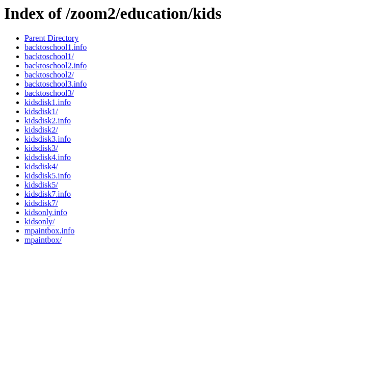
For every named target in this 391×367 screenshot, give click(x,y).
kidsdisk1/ (41, 111)
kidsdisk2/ (41, 129)
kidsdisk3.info (47, 139)
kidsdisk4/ (41, 166)
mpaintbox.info (49, 230)
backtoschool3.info (55, 84)
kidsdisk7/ (41, 203)
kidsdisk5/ (41, 184)
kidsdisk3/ (41, 148)
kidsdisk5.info (47, 175)
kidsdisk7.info (47, 194)
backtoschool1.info (55, 47)
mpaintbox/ (43, 239)
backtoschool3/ (49, 93)
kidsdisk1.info (47, 102)
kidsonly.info (45, 212)
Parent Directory (51, 38)
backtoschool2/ (49, 74)
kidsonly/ (39, 221)
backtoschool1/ (49, 56)
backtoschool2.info (55, 65)
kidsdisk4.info (47, 157)
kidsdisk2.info (47, 120)
